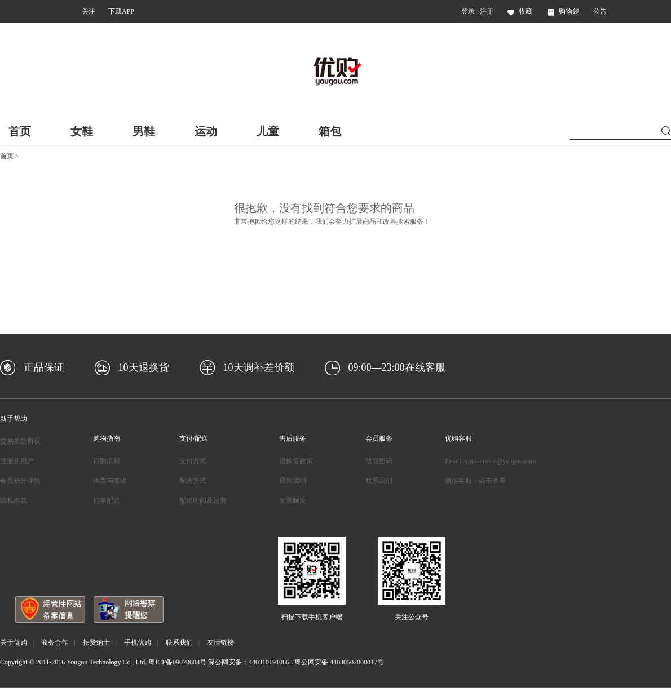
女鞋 (81, 131)
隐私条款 (13, 500)
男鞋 (144, 131)
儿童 (268, 131)
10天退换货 (143, 367)
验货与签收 (110, 481)
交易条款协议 (20, 441)
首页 (19, 131)
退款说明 (292, 481)
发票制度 (292, 500)
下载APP (121, 11)
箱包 (330, 131)
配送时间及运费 (203, 500)
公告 (600, 11)
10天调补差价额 (258, 367)
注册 (486, 11)
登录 (468, 11)
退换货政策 (296, 461)
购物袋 (563, 11)
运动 (206, 131)
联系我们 (378, 481)
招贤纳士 (96, 642)
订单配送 (106, 500)
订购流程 (106, 461)
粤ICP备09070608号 (177, 662)
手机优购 (137, 642)
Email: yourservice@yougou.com (490, 461)
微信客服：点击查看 (475, 481)
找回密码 (378, 461)
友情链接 (220, 642)
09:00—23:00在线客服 (396, 367)
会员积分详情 (20, 481)
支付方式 (192, 461)
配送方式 (192, 481)
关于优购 (13, 642)
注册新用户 (17, 461)
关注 (88, 11)
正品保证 (44, 367)
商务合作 (54, 642)
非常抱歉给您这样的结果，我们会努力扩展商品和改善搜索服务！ (332, 221)
